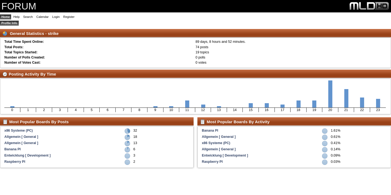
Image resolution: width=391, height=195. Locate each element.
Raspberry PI (14, 162)
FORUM (18, 6)
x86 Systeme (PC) (18, 130)
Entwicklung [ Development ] (27, 155)
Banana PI (12, 149)
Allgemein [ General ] (21, 137)
